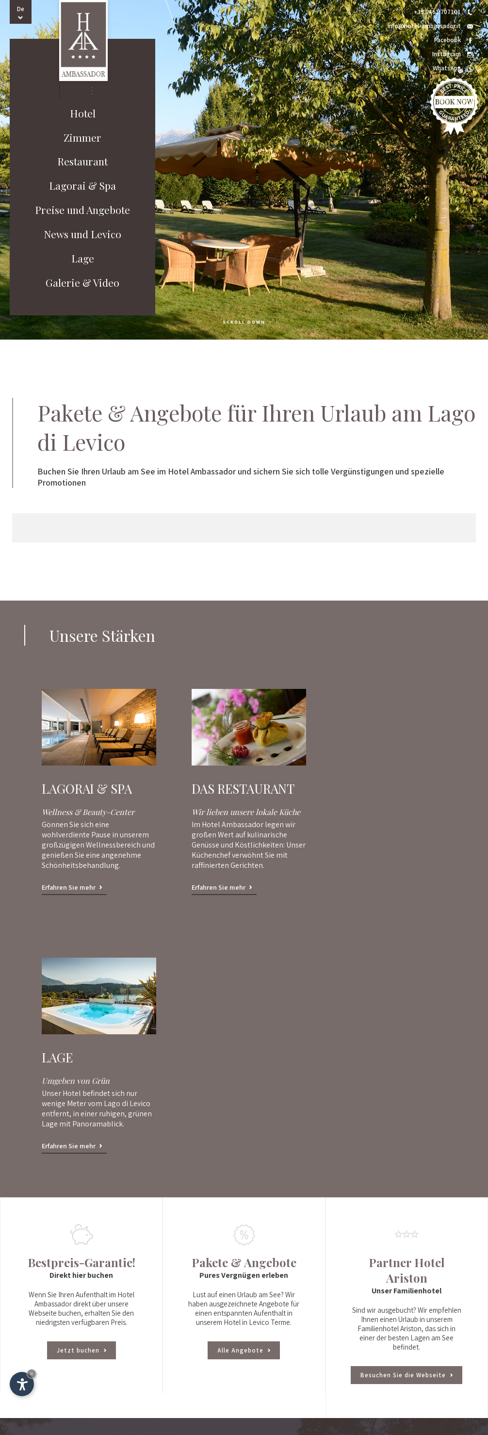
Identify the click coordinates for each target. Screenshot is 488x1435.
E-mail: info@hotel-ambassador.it (279, 1293)
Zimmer (82, 138)
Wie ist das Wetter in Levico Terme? (280, 1325)
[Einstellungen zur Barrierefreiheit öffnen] (22, 1384)
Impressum (145, 1422)
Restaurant (82, 162)
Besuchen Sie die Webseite (406, 1125)
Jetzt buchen (81, 1100)
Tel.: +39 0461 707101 (261, 1274)
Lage (82, 259)
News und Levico (82, 235)
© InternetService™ (186, 1422)
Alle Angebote (243, 1100)
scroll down (244, 322)
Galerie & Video (82, 283)
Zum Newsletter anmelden (268, 1336)
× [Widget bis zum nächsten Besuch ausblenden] (31, 1373)
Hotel (83, 113)
